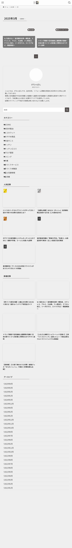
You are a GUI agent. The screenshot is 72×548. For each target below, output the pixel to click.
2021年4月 (9, 519)
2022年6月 (9, 473)
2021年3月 (9, 524)
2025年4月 (9, 400)
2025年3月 (9, 405)
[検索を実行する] (67, 109)
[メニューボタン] (2, 2)
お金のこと (10, 146)
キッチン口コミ (12, 156)
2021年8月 (9, 498)
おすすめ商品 (11, 140)
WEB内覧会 (10, 130)
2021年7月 (9, 504)
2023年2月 (9, 436)
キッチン (9, 151)
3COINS (9, 125)
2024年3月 (9, 421)
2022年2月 (9, 478)
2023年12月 (10, 426)
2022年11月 (10, 452)
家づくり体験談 (12, 182)
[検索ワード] (36, 109)
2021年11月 (10, 483)
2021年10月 (10, 488)
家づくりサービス (13, 176)
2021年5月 (9, 514)
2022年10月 (10, 457)
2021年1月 (9, 535)
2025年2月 (9, 411)
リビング (9, 166)
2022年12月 (10, 447)
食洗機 (8, 192)
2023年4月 (9, 431)
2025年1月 (9, 416)
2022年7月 (9, 467)
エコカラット (11, 135)
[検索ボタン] (69, 2)
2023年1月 (9, 442)
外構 (7, 171)
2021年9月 (9, 493)
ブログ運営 (10, 161)
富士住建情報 (11, 187)
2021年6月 (9, 509)
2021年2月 (9, 529)
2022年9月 (9, 462)
